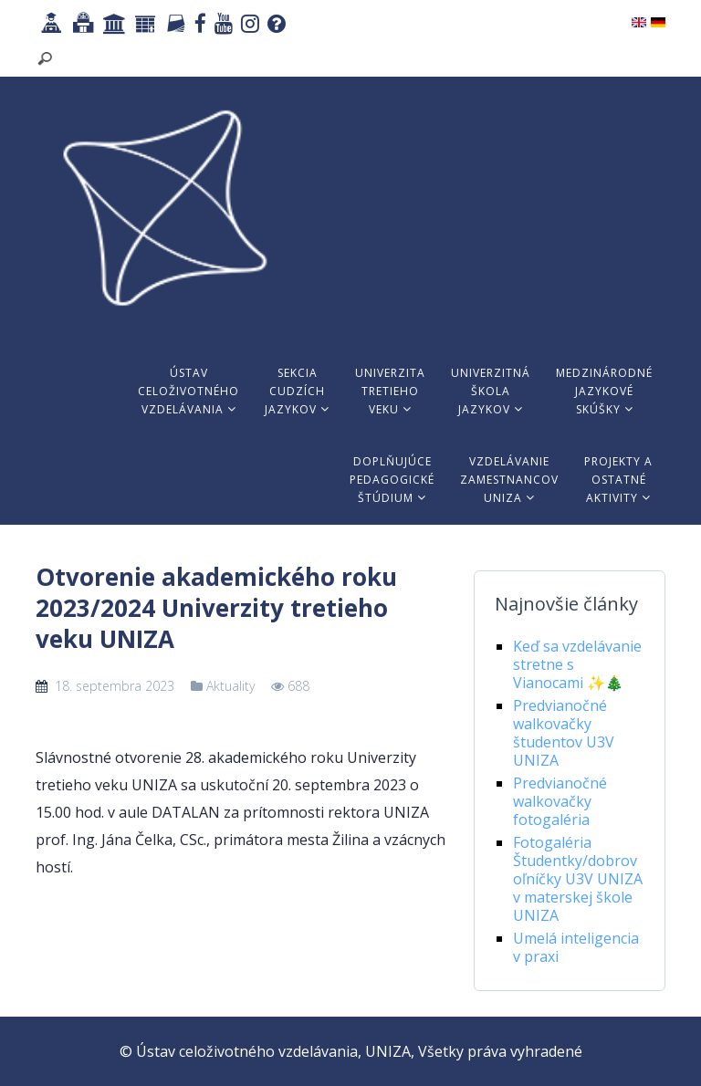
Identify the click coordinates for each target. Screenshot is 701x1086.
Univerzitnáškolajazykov (490, 391)
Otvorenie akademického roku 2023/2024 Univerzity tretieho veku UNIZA (216, 607)
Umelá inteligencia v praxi (576, 947)
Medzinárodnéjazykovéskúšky (604, 391)
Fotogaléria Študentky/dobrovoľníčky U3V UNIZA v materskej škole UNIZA (578, 878)
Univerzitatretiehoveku (390, 391)
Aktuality (230, 685)
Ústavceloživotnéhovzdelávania (188, 391)
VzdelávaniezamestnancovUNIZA (509, 480)
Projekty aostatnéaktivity (618, 480)
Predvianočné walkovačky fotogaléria (560, 801)
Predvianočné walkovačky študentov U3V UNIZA (563, 732)
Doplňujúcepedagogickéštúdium (392, 480)
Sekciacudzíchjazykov (297, 391)
